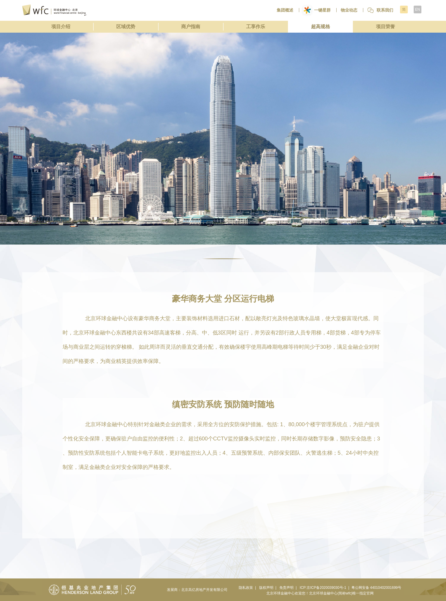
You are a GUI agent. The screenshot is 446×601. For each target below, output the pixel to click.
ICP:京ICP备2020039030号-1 (323, 588)
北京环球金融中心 (280, 593)
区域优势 (125, 26)
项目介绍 (60, 26)
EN (417, 9)
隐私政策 (246, 588)
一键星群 (317, 10)
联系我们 (380, 10)
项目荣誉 (385, 26)
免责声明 (286, 588)
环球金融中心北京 (54, 10)
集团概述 (285, 10)
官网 (370, 593)
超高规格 (320, 26)
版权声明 (266, 588)
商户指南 (190, 26)
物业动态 (349, 10)
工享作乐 (255, 26)
